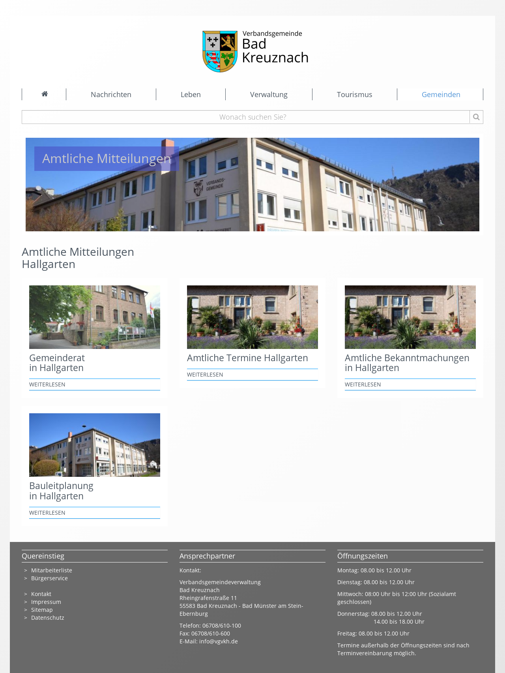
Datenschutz (48, 617)
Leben (191, 94)
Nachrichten (111, 94)
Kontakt (41, 594)
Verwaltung (269, 94)
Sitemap (42, 609)
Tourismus (354, 94)
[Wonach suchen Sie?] (252, 117)
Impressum (46, 602)
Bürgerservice (49, 578)
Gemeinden (441, 94)
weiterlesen (47, 384)
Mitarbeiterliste (51, 570)
